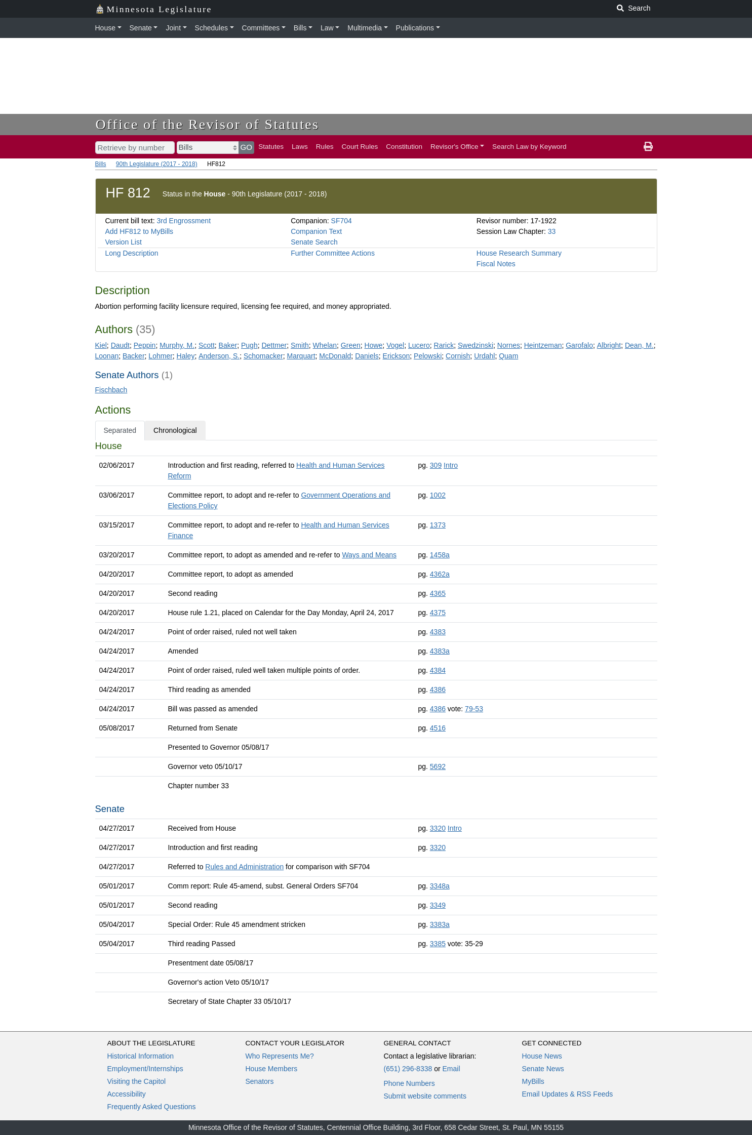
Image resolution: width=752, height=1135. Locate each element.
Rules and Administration (244, 867)
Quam (508, 356)
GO (247, 147)
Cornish (458, 356)
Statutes (271, 146)
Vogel (395, 345)
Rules (325, 146)
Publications (415, 28)
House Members (272, 1069)
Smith (300, 345)
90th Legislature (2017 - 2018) (156, 164)
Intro (451, 465)
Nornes (508, 345)
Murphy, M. (177, 345)
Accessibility (126, 1094)
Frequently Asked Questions (151, 1107)
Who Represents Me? (280, 1056)
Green (351, 345)
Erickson (396, 356)
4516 (438, 728)
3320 (438, 828)
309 (436, 465)
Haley (186, 356)
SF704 (341, 221)
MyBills (533, 1081)
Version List (123, 242)
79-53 (474, 709)
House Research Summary (519, 253)
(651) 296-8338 (408, 1069)
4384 (438, 670)
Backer (134, 356)
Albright (609, 345)
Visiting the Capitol (136, 1081)
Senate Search (314, 242)
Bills (300, 28)
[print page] (648, 146)
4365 (438, 593)
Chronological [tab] (175, 430)
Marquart (301, 356)
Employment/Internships (145, 1069)
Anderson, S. (219, 356)
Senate (141, 28)
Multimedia (364, 28)
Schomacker (263, 356)
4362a (440, 574)
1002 (438, 495)
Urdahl (484, 356)
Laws (300, 146)
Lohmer (160, 356)
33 (552, 231)
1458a (440, 555)
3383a (440, 924)
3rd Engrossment (183, 221)
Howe (374, 345)
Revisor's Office (454, 146)
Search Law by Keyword (529, 146)
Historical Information (140, 1056)
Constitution (404, 146)
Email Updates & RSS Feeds (567, 1094)
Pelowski (428, 356)
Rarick (444, 345)
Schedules (211, 28)
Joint (173, 28)
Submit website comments (425, 1096)
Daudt (120, 345)
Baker (228, 345)
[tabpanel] (376, 725)
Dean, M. (639, 345)
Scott (207, 345)
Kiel (101, 345)
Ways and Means (369, 555)
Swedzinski (475, 345)
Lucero (419, 345)
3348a (440, 886)
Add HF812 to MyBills (139, 231)
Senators (260, 1081)
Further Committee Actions (333, 253)
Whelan (325, 345)
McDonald (335, 356)
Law (327, 28)
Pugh (249, 345)
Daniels (367, 356)
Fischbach (111, 390)
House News (542, 1056)
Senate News (543, 1069)
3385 (438, 944)
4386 (438, 689)
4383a (440, 651)
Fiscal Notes (496, 264)
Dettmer (274, 345)
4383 (438, 632)
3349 (438, 905)
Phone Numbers (409, 1083)
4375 (438, 613)
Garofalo (579, 345)
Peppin (145, 345)
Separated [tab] (120, 430)
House (105, 28)
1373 (438, 525)
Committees (261, 28)
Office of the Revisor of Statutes (208, 124)
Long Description (132, 253)
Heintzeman (543, 345)
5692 (438, 766)
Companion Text (316, 231)
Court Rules (360, 146)
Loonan (107, 356)
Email (451, 1069)
